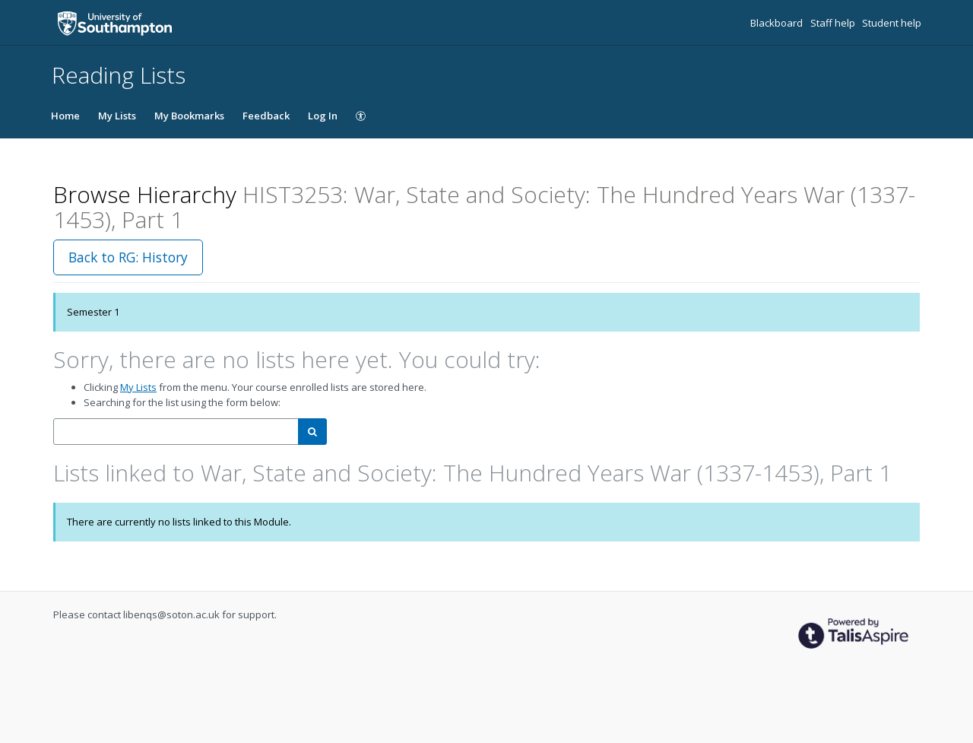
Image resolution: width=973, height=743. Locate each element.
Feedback (266, 115)
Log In (323, 115)
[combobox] (176, 431)
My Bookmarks (189, 115)
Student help (891, 23)
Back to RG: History (128, 257)
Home (65, 115)
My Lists (117, 115)
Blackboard (777, 23)
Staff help (833, 23)
